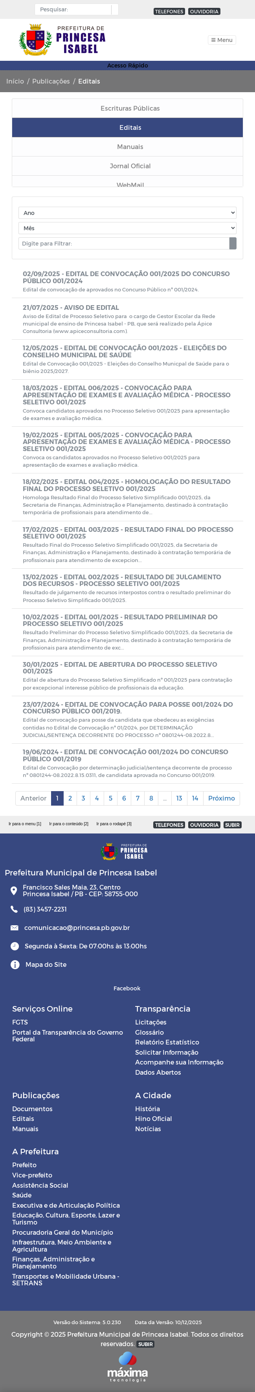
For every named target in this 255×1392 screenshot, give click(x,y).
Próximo (221, 798)
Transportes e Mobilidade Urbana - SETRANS (65, 1279)
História (147, 1108)
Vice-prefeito (32, 1175)
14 (195, 798)
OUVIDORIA (204, 11)
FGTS (20, 1022)
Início (15, 81)
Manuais (25, 1128)
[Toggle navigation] (222, 40)
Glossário (149, 1032)
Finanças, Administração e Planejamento (53, 1262)
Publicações (51, 81)
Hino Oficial (153, 1118)
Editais (23, 1118)
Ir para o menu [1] (25, 823)
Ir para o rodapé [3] (113, 823)
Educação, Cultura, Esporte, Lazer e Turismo (66, 1218)
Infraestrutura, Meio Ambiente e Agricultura (61, 1245)
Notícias (148, 1128)
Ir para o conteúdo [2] (68, 823)
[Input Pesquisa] (75, 9)
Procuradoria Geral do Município (62, 1232)
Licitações (151, 1022)
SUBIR (232, 825)
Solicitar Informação (166, 1052)
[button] (113, 10)
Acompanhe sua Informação (179, 1062)
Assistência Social (40, 1185)
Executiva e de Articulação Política (66, 1205)
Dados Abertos (158, 1072)
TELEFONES (169, 11)
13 (179, 798)
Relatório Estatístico (167, 1042)
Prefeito (24, 1164)
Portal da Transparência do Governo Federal (67, 1035)
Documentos (32, 1108)
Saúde (21, 1195)
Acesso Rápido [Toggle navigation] (127, 65)
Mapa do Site (46, 964)
